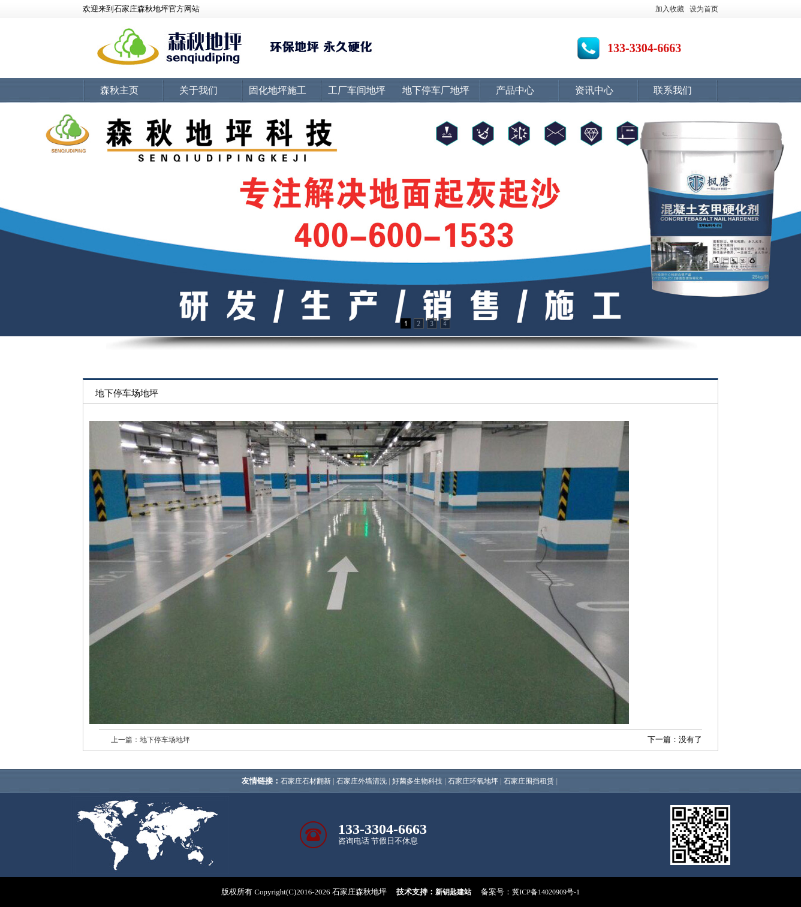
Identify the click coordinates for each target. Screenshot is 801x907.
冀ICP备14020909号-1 (546, 892)
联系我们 (673, 90)
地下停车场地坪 (126, 393)
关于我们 (198, 90)
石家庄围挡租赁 (529, 781)
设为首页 (703, 9)
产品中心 (515, 90)
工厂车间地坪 (357, 90)
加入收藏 (669, 9)
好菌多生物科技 (417, 781)
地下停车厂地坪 (435, 90)
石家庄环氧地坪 (473, 781)
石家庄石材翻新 (306, 781)
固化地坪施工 (277, 90)
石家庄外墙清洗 (361, 781)
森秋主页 (119, 90)
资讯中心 (594, 90)
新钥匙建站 (453, 892)
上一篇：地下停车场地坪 (150, 740)
